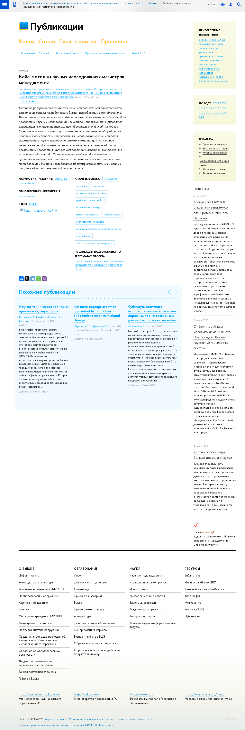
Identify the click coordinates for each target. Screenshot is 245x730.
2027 (216, 103)
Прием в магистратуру (89, 609)
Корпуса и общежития (33, 602)
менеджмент (207, 76)
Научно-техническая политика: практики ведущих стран (44, 308)
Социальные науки (214, 169)
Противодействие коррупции (39, 630)
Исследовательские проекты (148, 582)
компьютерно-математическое (209, 66)
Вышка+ (79, 602)
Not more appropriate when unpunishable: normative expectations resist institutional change (97, 313)
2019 (216, 112)
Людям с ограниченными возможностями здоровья (36, 663)
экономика (221, 81)
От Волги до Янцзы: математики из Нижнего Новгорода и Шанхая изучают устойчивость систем (212, 337)
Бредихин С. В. (27, 321)
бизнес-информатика (212, 39)
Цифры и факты (29, 575)
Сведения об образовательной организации (40, 652)
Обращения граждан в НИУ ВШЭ (40, 616)
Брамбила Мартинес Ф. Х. (50, 317)
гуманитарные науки (211, 56)
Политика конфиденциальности (133, 719)
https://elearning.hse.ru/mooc (204, 694)
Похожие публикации (47, 291)
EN (214, 4)
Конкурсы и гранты (142, 616)
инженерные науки (210, 60)
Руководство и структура (36, 582)
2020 (209, 112)
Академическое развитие (146, 609)
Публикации (56, 26)
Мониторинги (138, 589)
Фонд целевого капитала (35, 623)
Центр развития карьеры (90, 630)
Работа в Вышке (29, 679)
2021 (202, 112)
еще (201, 116)
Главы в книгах (78, 41)
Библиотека (192, 575)
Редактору (230, 718)
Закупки (24, 609)
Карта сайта (106, 725)
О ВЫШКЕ (26, 569)
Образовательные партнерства (95, 643)
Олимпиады (81, 589)
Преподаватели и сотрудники (39, 596)
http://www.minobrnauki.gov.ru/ (39, 694)
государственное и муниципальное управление (211, 48)
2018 (223, 112)
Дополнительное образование (94, 623)
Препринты (115, 41)
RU (209, 4)
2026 (223, 103)
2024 (209, 108)
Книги (26, 41)
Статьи (46, 41)
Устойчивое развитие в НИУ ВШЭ (41, 589)
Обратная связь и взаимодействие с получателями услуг (98, 652)
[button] (84, 298)
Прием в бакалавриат (88, 596)
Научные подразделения (145, 575)
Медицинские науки (215, 152)
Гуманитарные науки (215, 144)
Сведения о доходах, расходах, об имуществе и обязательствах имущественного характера (42, 640)
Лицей (78, 575)
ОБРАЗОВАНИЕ (86, 569)
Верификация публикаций (35, 53)
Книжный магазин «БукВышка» (204, 589)
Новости (201, 189)
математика (206, 72)
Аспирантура (82, 616)
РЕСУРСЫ (192, 569)
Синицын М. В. (136, 326)
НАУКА (135, 569)
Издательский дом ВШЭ (200, 582)
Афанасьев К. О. (101, 326)
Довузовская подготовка (91, 582)
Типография (192, 596)
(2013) (99, 264)
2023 (216, 108)
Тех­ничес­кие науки (214, 173)
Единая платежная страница (37, 672)
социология (206, 81)
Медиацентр (193, 602)
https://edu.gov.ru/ (86, 694)
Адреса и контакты (56, 719)
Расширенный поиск (67, 53)
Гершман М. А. (27, 317)
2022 (223, 108)
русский (33, 203)
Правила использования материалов (104, 53)
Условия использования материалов (91, 719)
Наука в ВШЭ (138, 53)
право (219, 76)
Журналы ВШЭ (194, 609)
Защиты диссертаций (143, 602)
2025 (202, 108)
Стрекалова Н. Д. (28, 101)
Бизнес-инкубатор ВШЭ (89, 636)
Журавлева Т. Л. (82, 326)
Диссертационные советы (147, 596)
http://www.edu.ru (141, 694)
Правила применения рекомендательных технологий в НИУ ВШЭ (58, 725)
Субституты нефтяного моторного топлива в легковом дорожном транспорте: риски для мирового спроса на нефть (152, 313)
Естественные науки (215, 148)
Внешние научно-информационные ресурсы (152, 625)
